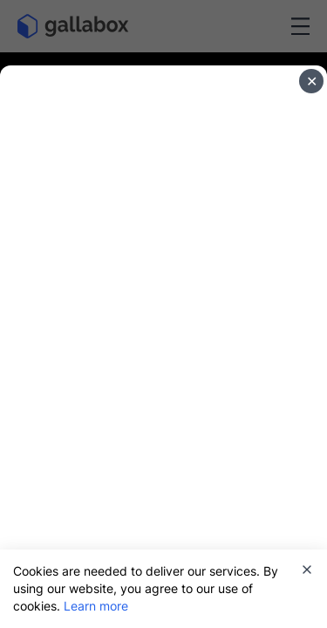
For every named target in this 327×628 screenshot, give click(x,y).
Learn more (96, 605)
